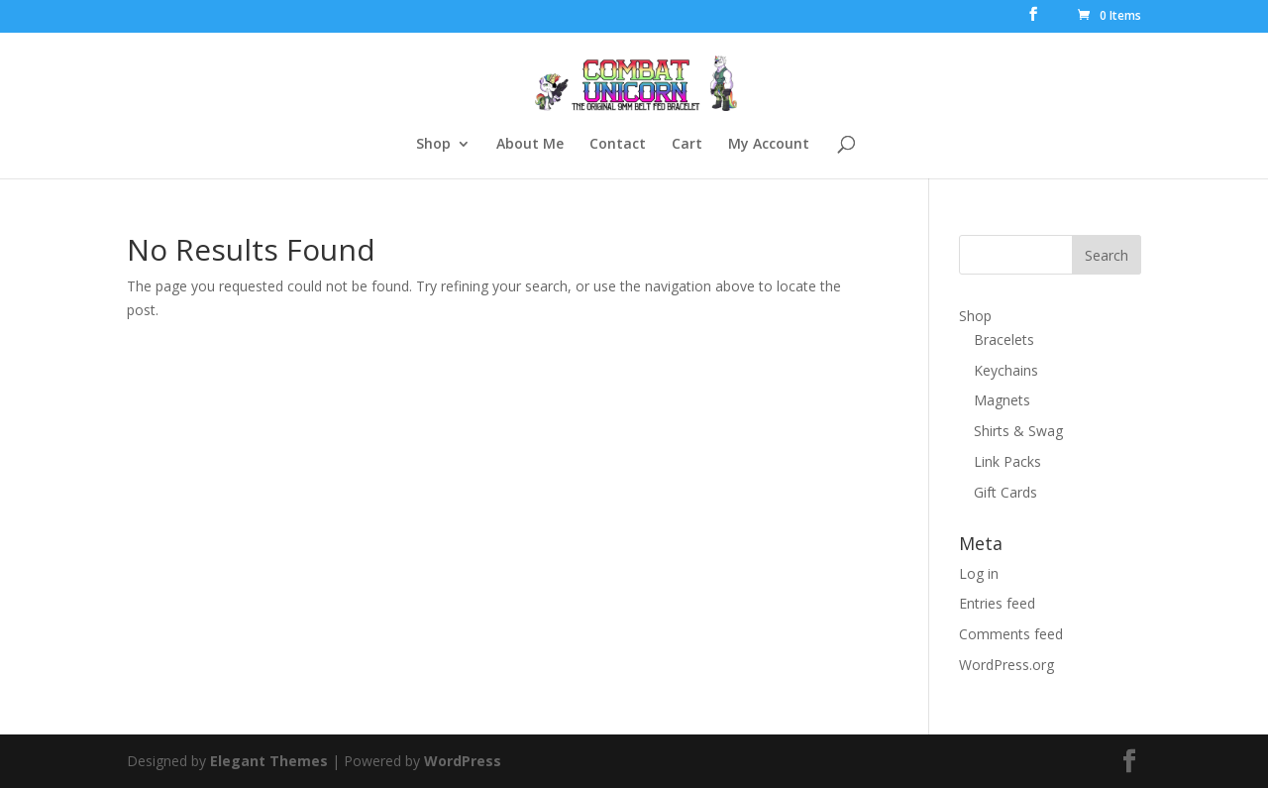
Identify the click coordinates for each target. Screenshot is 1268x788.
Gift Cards (1005, 492)
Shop (433, 145)
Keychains (1006, 370)
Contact (617, 145)
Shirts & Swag (1018, 430)
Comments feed (1011, 633)
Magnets (1002, 400)
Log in (979, 573)
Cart (687, 145)
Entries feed (997, 603)
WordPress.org (1006, 664)
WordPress (462, 760)
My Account (768, 145)
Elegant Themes (269, 760)
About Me (530, 145)
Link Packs (1007, 461)
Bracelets (1004, 339)
